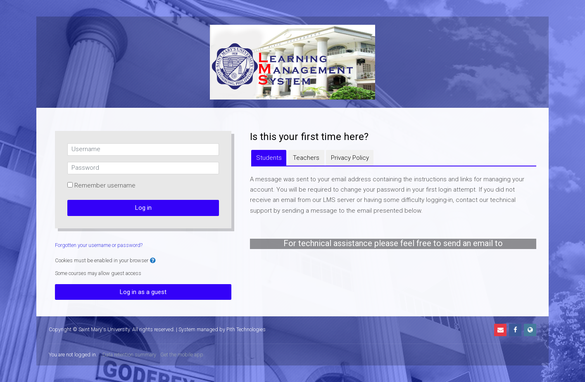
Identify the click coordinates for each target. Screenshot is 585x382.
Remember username (105, 185)
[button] (153, 261)
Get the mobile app (181, 354)
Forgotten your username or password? (99, 245)
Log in (143, 207)
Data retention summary (129, 354)
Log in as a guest (143, 292)
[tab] (268, 158)
